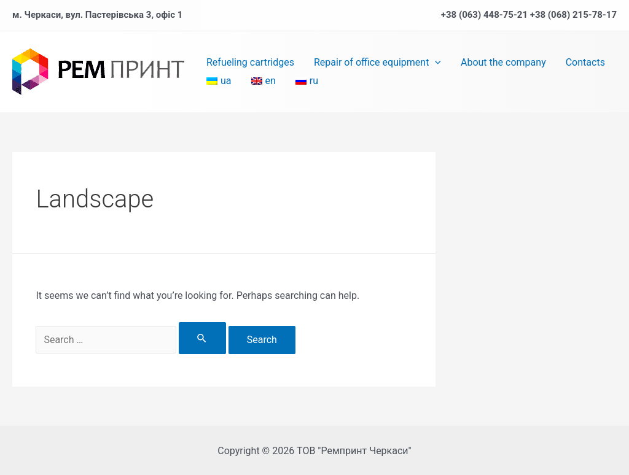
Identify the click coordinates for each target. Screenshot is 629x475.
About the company (503, 62)
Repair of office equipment (377, 62)
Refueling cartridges (250, 62)
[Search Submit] (202, 338)
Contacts (585, 62)
